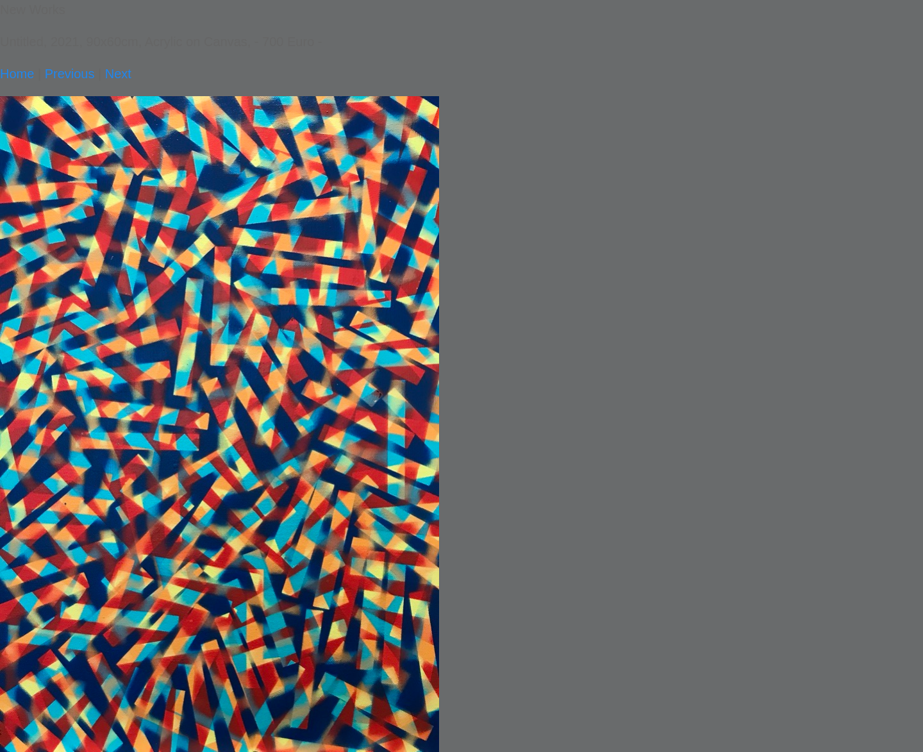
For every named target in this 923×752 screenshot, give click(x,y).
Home (17, 74)
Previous (70, 74)
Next (118, 74)
